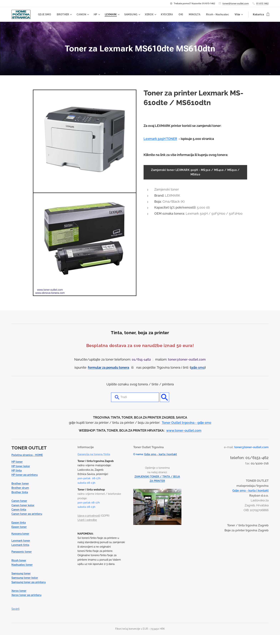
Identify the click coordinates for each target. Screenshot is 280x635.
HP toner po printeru (24, 474)
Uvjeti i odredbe (87, 520)
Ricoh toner (18, 560)
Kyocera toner (20, 533)
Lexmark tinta (20, 545)
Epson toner (19, 526)
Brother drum (20, 487)
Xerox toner (18, 590)
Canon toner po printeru (26, 513)
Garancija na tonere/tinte (94, 454)
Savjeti (15, 608)
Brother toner (20, 483)
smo (201, 367)
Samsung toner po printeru (28, 582)
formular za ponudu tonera (108, 367)
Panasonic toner (21, 551)
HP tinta (16, 470)
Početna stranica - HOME (27, 455)
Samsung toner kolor (24, 577)
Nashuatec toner (22, 564)
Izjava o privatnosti (89, 515)
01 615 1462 (262, 3)
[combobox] (135, 397)
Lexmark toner (20, 540)
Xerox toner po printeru (26, 595)
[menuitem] (68, 14)
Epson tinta (18, 522)
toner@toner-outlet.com (235, 3)
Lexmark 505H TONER (160, 139)
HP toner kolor (20, 466)
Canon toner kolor (22, 505)
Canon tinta (18, 509)
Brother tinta (19, 492)
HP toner (17, 461)
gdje (194, 367)
